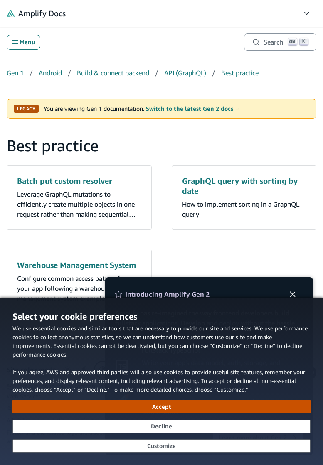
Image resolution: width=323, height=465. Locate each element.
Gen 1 (15, 73)
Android (50, 73)
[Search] (280, 42)
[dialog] (161, 381)
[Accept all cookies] (161, 406)
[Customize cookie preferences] (161, 445)
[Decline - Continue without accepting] (161, 426)
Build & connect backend (113, 73)
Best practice (240, 73)
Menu (23, 42)
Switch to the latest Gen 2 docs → (193, 108)
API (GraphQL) (185, 73)
